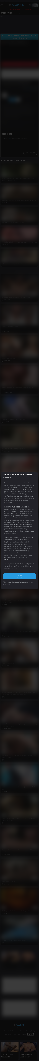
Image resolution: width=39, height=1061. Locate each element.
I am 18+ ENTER (19, 576)
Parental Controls (10, 568)
